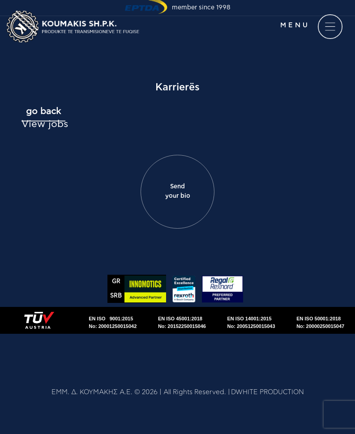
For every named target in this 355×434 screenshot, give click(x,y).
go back (43, 111)
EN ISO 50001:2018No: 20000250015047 (320, 322)
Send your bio (177, 191)
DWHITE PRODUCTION (267, 392)
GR (116, 282)
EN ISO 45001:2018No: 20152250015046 (182, 322)
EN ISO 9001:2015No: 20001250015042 (113, 322)
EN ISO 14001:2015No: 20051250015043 (251, 322)
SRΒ (116, 296)
